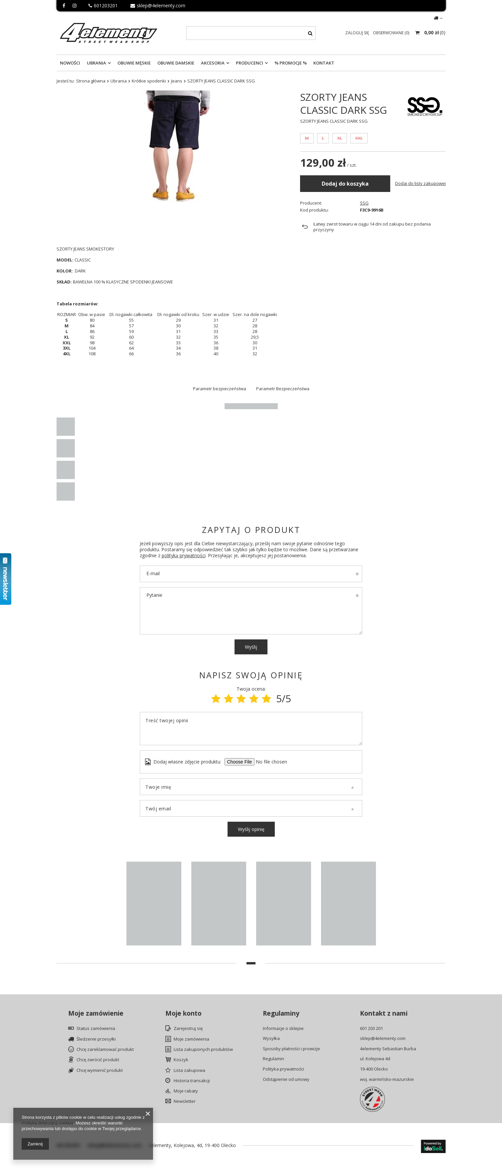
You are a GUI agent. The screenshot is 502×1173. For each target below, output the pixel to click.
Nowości (70, 63)
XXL (359, 156)
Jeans (176, 81)
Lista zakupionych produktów (203, 1049)
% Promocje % (290, 63)
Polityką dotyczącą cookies (47, 1122)
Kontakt (323, 63)
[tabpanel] (153, 905)
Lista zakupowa (189, 1070)
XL (339, 156)
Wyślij (251, 647)
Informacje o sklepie (283, 1028)
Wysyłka (271, 1038)
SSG (364, 134)
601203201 (103, 5)
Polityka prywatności (283, 1069)
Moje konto (183, 1013)
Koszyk (181, 1060)
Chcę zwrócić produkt (98, 1060)
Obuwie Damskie (175, 63)
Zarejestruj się (188, 1028)
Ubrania (96, 63)
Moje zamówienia (191, 1039)
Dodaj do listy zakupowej (420, 201)
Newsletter (185, 1101)
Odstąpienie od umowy (286, 1079)
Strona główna (90, 81)
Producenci (249, 63)
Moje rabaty (186, 1091)
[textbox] (251, 33)
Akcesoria (213, 63)
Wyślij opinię (251, 829)
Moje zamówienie (95, 1013)
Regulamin (273, 1059)
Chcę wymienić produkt (100, 1070)
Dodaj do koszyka (345, 201)
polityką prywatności (184, 555)
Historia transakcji (192, 1081)
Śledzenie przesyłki (96, 1039)
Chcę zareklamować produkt (105, 1049)
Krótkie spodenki (149, 81)
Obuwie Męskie (134, 63)
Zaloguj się (357, 33)
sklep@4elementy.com (157, 5)
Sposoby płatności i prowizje (291, 1049)
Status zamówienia (96, 1028)
